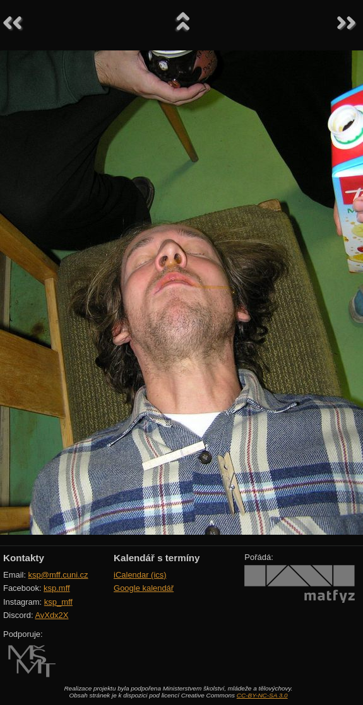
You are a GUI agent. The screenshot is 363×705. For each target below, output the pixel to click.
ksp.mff (57, 588)
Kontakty (23, 557)
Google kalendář (144, 588)
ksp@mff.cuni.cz (58, 575)
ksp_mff (58, 602)
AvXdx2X (51, 615)
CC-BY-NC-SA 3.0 (262, 695)
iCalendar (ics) (140, 575)
